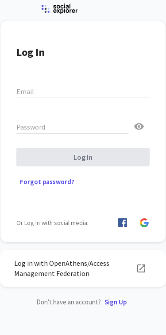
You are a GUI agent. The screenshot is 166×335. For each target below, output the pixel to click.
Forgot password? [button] (47, 181)
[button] (122, 222)
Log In (83, 157)
